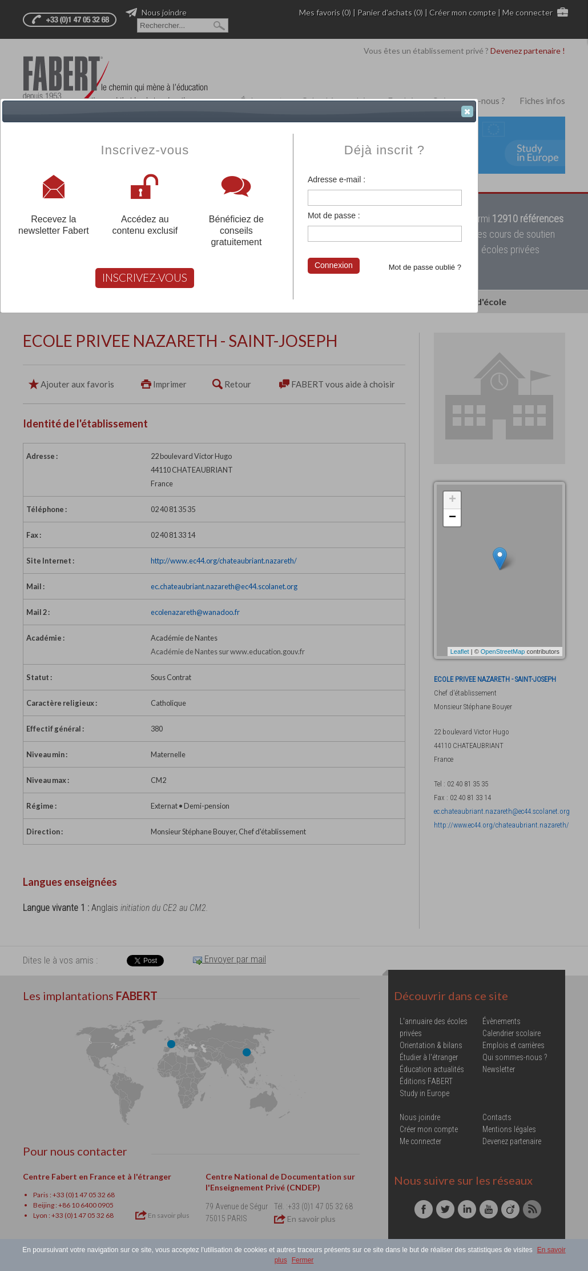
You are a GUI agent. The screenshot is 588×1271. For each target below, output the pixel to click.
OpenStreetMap (503, 651)
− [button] (452, 517)
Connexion (334, 265)
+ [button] (452, 500)
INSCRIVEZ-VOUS (144, 277)
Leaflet (459, 651)
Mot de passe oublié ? (425, 267)
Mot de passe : (334, 215)
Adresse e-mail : (336, 179)
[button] (467, 111)
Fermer (303, 1260)
